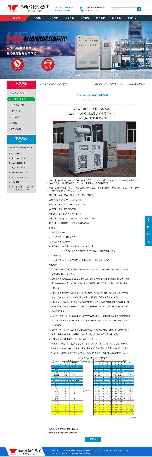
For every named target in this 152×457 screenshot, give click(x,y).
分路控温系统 (16, 111)
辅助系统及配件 (16, 129)
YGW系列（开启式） (18, 93)
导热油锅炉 (15, 117)
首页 (105, 84)
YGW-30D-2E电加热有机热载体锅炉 (132, 84)
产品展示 (113, 84)
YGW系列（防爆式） (18, 99)
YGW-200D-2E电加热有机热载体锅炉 (65, 429)
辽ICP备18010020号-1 (66, 453)
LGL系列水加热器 (17, 105)
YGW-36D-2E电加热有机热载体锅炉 (64, 433)
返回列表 (92, 439)
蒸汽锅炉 (14, 123)
